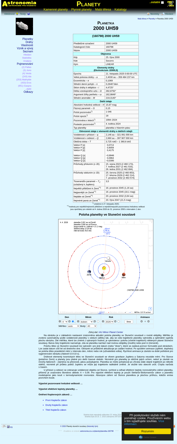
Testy (23, 14)
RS (11, 427)
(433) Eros (26, 82)
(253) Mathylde (23, 79)
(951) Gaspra (24, 85)
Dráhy (29, 42)
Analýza (27, 61)
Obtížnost (9, 14)
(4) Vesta (26, 73)
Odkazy (28, 91)
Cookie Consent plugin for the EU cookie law (147, 437)
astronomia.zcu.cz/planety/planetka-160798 (97, 431)
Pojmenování (25, 63)
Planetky (27, 38)
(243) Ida (26, 76)
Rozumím (147, 431)
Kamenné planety (56, 9)
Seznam (28, 51)
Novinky (154, 14)
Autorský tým (92, 426)
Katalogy (120, 9)
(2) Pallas (26, 67)
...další (28, 89)
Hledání (169, 14)
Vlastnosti (27, 45)
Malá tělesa (103, 9)
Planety (89, 4)
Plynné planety (81, 9)
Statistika (26, 57)
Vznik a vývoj (25, 48)
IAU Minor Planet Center (111, 332)
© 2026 (63, 426)
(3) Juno (27, 70)
